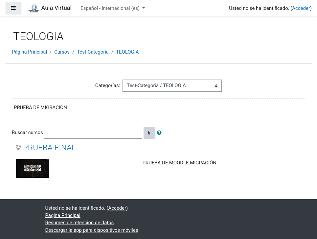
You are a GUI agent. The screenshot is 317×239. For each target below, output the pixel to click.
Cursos (62, 52)
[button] (160, 133)
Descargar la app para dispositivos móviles (91, 230)
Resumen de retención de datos (79, 223)
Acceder (301, 8)
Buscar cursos (27, 132)
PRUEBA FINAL (49, 147)
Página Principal (29, 52)
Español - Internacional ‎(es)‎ (110, 8)
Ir (149, 133)
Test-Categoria (93, 52)
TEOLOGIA (127, 52)
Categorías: (107, 85)
